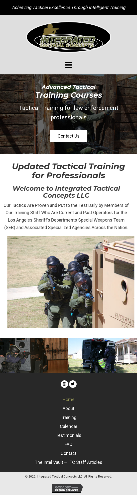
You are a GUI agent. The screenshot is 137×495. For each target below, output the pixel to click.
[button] (68, 136)
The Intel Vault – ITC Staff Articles (68, 462)
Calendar (68, 426)
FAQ (68, 444)
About (68, 408)
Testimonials (68, 435)
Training (68, 417)
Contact (68, 453)
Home (68, 399)
